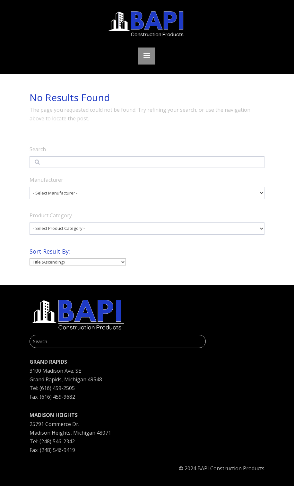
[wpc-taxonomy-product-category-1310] (147, 228)
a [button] (147, 56)
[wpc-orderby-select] (78, 262)
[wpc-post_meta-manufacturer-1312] (147, 193)
